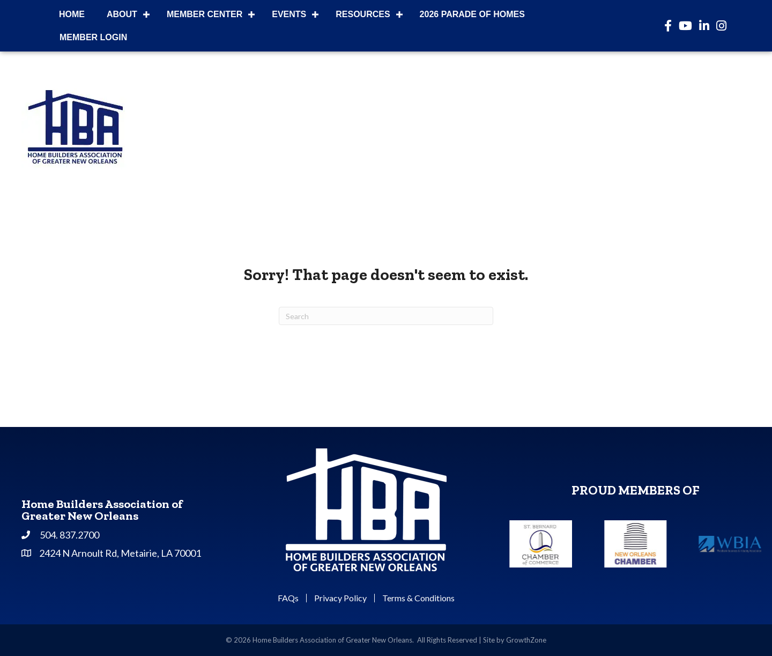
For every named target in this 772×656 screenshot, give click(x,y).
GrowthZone (526, 640)
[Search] (386, 316)
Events (289, 14)
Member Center (204, 14)
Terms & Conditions (418, 598)
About (122, 14)
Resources (363, 14)
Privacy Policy (340, 598)
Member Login (93, 37)
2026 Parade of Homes (472, 14)
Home (72, 14)
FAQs (288, 598)
